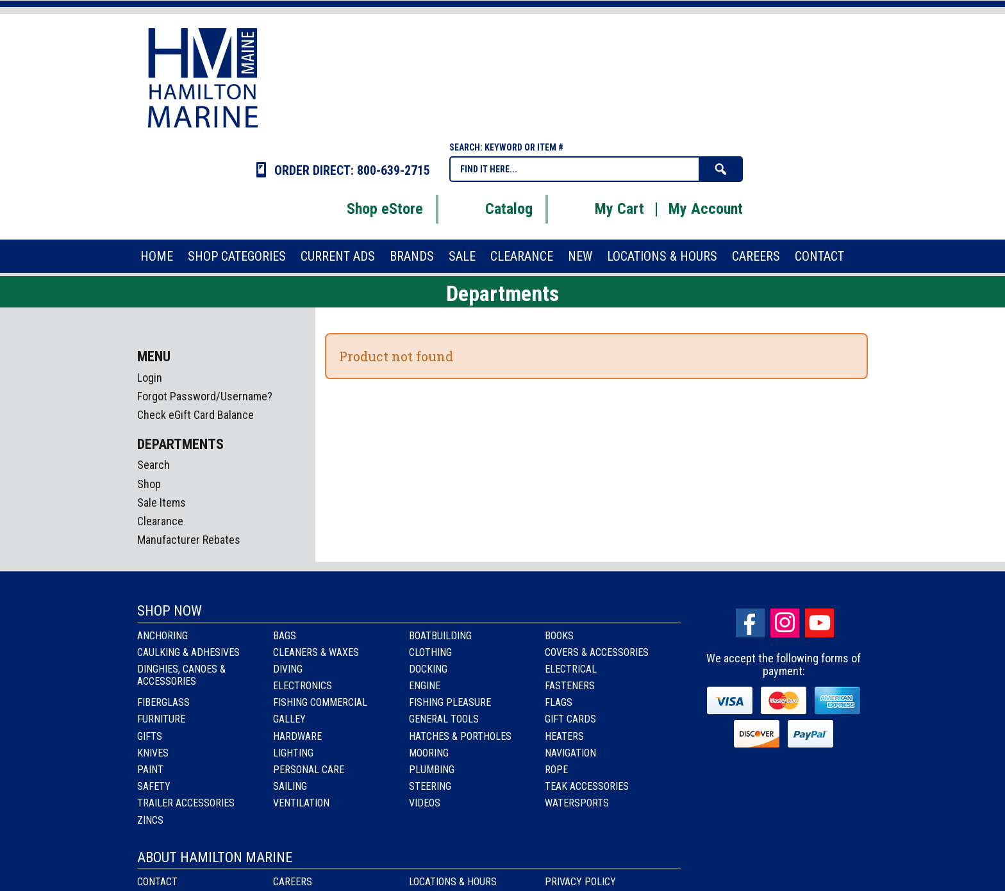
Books (559, 636)
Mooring (429, 753)
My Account (706, 209)
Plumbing (431, 770)
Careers (292, 882)
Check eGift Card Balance (195, 414)
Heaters (564, 736)
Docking (428, 669)
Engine (424, 686)
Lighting (293, 753)
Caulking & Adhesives (188, 652)
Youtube (819, 623)
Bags (284, 636)
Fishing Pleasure (450, 702)
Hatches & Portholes (460, 736)
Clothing (430, 652)
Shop (149, 484)
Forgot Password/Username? (204, 396)
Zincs (150, 820)
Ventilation (301, 803)
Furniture (161, 719)
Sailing (290, 786)
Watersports (577, 803)
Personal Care (308, 770)
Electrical (571, 669)
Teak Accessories (587, 786)
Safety (153, 786)
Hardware (297, 736)
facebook (750, 623)
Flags (558, 702)
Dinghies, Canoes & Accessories (181, 675)
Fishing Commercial (320, 702)
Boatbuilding (440, 636)
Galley (289, 719)
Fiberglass (163, 702)
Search (153, 464)
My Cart (603, 209)
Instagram (784, 623)
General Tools (444, 719)
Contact (157, 882)
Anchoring (162, 636)
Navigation (570, 753)
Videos (424, 803)
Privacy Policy (580, 882)
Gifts (149, 736)
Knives (153, 753)
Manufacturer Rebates (188, 539)
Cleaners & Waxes (316, 652)
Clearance (160, 521)
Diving (288, 669)
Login (149, 377)
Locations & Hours (453, 882)
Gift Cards (570, 719)
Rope (556, 770)
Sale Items (161, 502)
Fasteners (570, 686)
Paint (150, 770)
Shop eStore (369, 209)
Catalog (493, 209)
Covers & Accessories (597, 652)
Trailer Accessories (186, 803)
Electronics (302, 686)
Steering (430, 786)
